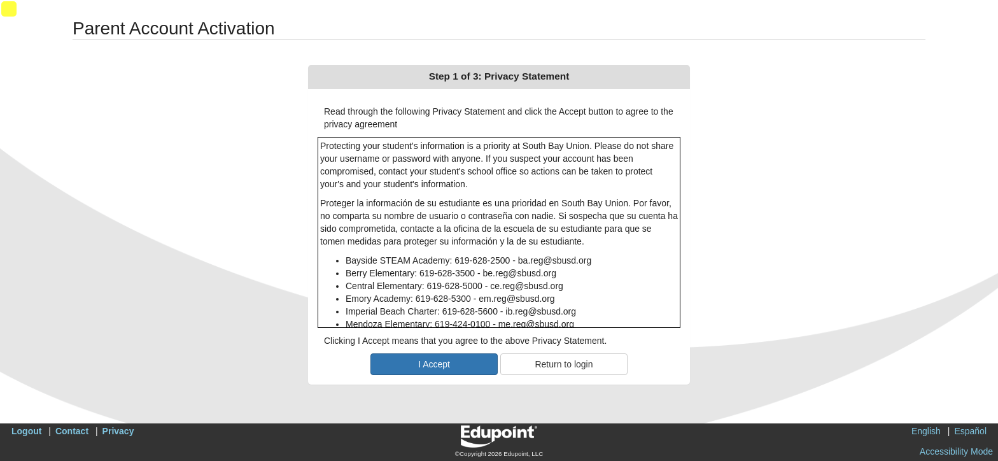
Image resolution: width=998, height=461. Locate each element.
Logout (26, 431)
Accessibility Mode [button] (956, 451)
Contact (71, 431)
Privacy (118, 431)
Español (970, 431)
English (926, 431)
